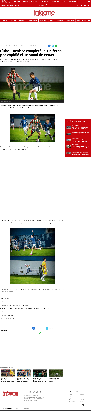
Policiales (22, 17)
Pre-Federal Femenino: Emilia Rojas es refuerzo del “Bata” (7, 377)
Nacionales (60, 17)
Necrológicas (81, 17)
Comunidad (43, 17)
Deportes (4, 17)
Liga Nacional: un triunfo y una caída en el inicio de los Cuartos (23, 377)
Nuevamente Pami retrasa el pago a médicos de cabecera (80, 150)
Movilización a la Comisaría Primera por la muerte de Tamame (80, 124)
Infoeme (2, 42)
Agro (51, 17)
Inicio (70, 391)
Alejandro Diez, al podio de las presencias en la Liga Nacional (39, 377)
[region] (45, 30)
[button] (49, 43)
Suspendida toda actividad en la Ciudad (54, 376)
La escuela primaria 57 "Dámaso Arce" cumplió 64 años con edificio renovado (80, 137)
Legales (81, 398)
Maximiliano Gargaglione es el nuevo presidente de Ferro (80, 130)
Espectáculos (33, 17)
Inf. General (70, 17)
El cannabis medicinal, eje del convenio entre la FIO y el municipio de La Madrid (80, 144)
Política (13, 17)
